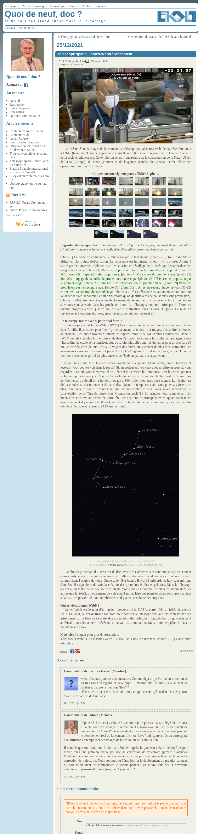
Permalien (186, 650)
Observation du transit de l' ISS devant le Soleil (28, 148)
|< (96, 70)
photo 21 (93, 270)
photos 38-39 (71, 300)
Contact (10, 28)
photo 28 (91, 283)
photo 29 (171, 283)
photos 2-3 (158, 257)
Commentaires (37, 210)
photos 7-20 (103, 266)
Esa (126, 639)
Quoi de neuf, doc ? (43, 14)
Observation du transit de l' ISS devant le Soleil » (160, 36)
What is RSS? (14, 215)
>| (121, 70)
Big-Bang (176, 639)
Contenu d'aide (19, 135)
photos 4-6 (157, 261)
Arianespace (147, 639)
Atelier (86, 6)
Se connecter (26, 28)
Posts (25, 202)
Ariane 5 (163, 639)
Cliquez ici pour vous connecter (105, 825)
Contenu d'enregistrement (27, 131)
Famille (74, 6)
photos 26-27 (148, 278)
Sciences (101, 6)
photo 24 (128, 274)
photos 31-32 (181, 287)
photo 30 (112, 287)
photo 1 (67, 257)
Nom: (81, 821)
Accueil (15, 100)
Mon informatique (35, 6)
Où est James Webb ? (100, 639)
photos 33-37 (124, 292)
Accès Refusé (19, 138)
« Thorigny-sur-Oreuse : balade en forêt (84, 36)
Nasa (119, 639)
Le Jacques (12, 6)
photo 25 (184, 274)
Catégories (17, 112)
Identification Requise (24, 142)
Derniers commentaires (25, 115)
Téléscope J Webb (72, 639)
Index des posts (20, 108)
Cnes (134, 639)
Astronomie (77, 64)
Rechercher (17, 104)
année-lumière (118, 564)
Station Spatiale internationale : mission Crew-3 (29, 170)
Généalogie (58, 6)
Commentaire (73, 671)
